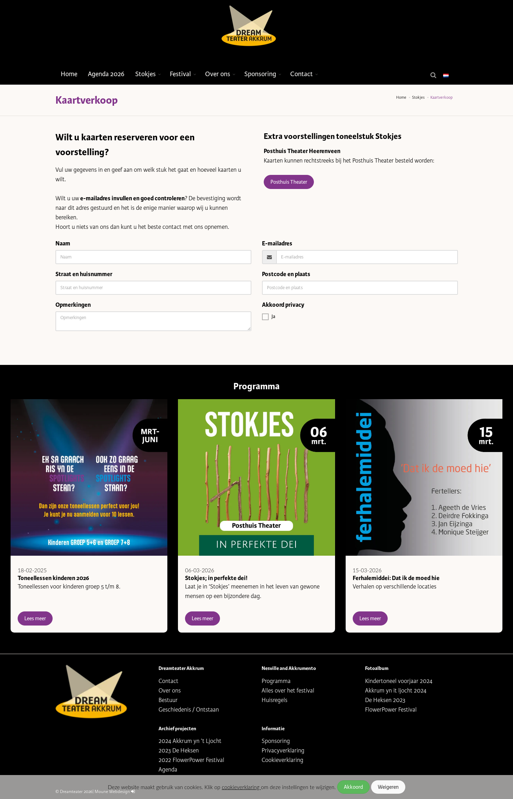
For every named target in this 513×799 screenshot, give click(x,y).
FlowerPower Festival (391, 709)
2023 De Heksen (179, 750)
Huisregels (274, 700)
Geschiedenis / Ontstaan (189, 709)
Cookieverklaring (282, 760)
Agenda (168, 769)
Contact (301, 74)
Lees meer (35, 618)
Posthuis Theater (288, 182)
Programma (276, 681)
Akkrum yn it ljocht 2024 (395, 690)
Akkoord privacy (283, 305)
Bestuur (168, 700)
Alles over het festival (288, 690)
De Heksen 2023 (385, 700)
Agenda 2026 (106, 74)
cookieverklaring (241, 787)
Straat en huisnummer (83, 274)
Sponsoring (260, 74)
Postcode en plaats (286, 274)
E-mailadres (277, 243)
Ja (268, 316)
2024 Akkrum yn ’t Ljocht (190, 741)
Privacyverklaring (283, 750)
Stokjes (145, 74)
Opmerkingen (73, 305)
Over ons (217, 74)
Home (69, 74)
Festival (180, 74)
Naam (62, 243)
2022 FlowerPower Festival (191, 760)
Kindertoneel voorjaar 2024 (399, 681)
